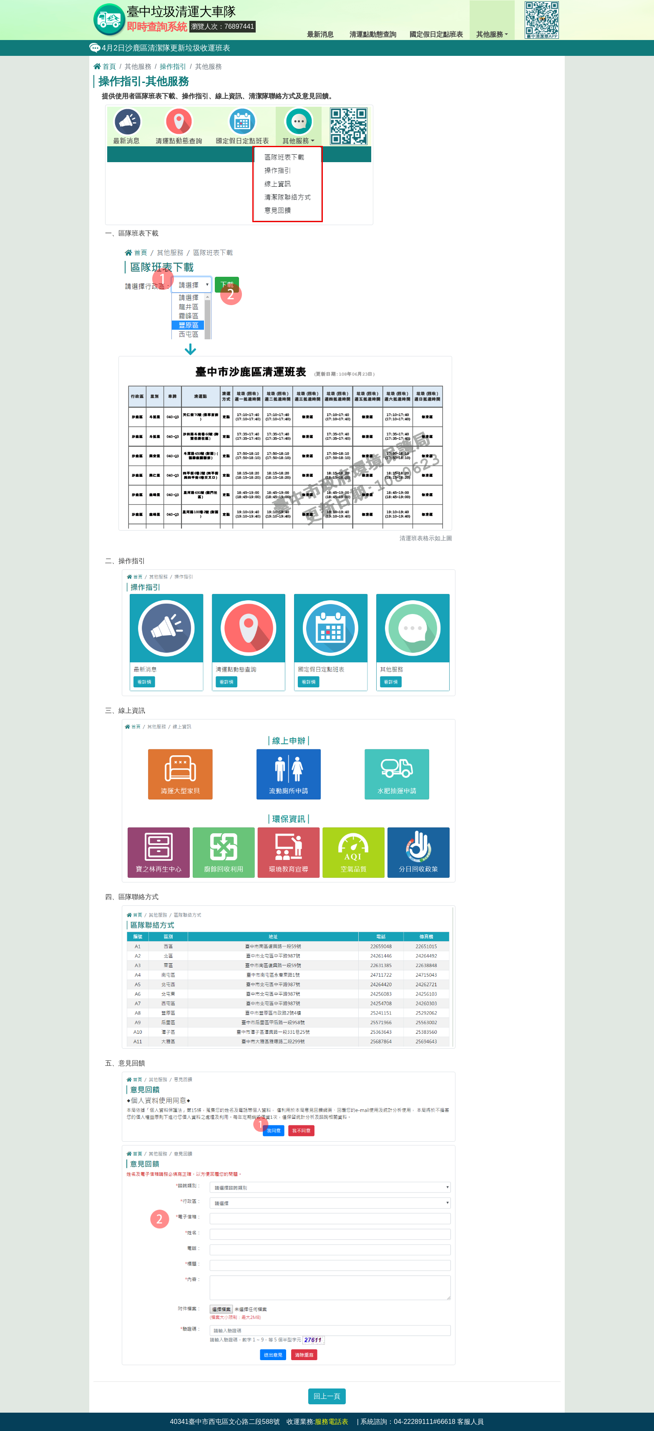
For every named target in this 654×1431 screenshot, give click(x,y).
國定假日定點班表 (436, 19)
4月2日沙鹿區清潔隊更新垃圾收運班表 (166, 48)
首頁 (104, 66)
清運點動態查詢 (373, 19)
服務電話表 (331, 1421)
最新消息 (321, 19)
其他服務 (491, 19)
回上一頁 (327, 1396)
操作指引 (173, 66)
